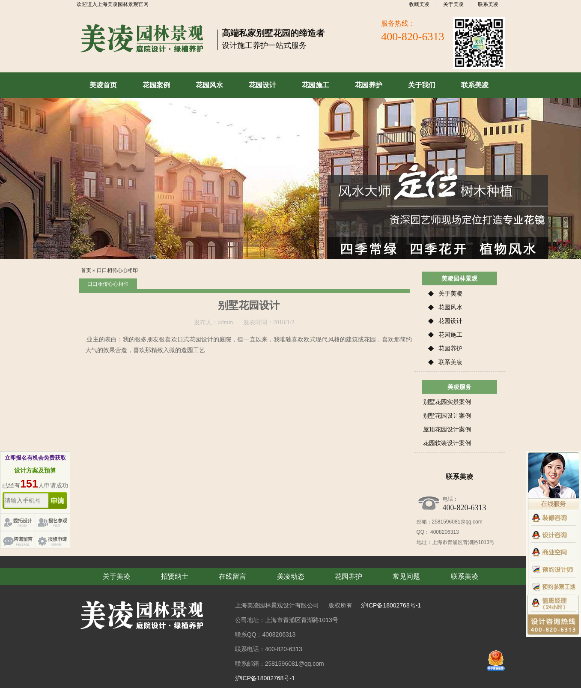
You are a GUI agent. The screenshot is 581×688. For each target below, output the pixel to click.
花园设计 (262, 85)
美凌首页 (103, 85)
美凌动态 (290, 576)
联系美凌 (488, 4)
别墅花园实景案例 (447, 401)
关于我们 (421, 85)
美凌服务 (459, 386)
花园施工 (315, 85)
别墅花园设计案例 (447, 415)
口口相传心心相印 (117, 270)
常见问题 (406, 576)
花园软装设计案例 (447, 443)
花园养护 (368, 85)
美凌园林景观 (459, 278)
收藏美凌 (419, 4)
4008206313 (444, 532)
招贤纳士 (174, 576)
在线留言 (232, 576)
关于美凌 (453, 4)
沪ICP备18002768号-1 (391, 605)
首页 (86, 270)
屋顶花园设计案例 (447, 429)
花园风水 (209, 85)
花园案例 (156, 85)
